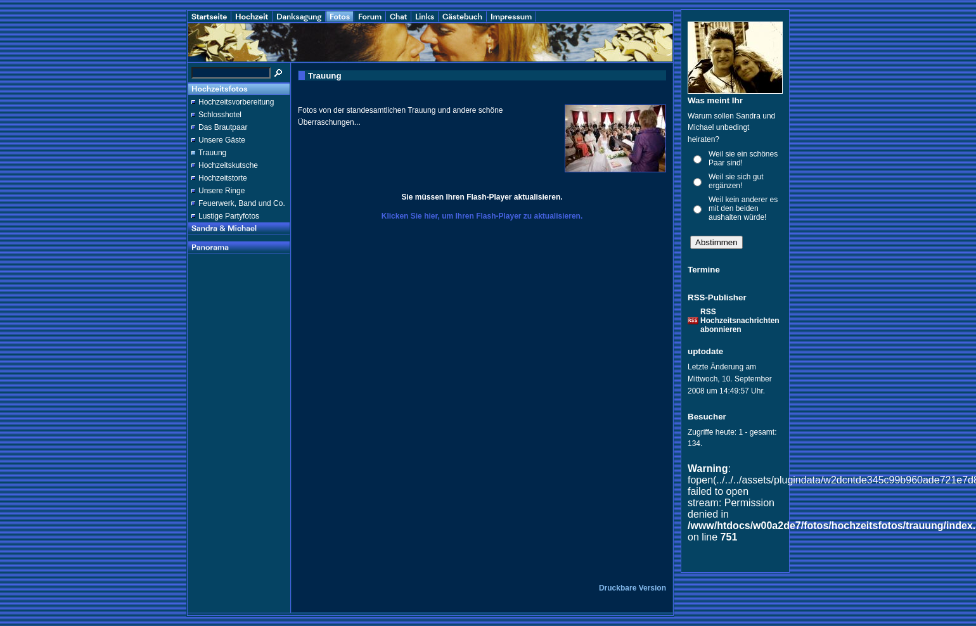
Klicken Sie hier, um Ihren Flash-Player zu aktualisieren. (482, 216)
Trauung (212, 152)
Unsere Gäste (221, 140)
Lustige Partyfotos (228, 216)
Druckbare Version (632, 588)
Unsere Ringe (221, 190)
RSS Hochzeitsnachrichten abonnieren (740, 320)
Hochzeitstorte (222, 178)
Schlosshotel (219, 114)
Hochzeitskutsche (228, 165)
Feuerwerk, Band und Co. (241, 203)
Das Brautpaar (222, 127)
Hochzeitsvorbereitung (236, 102)
